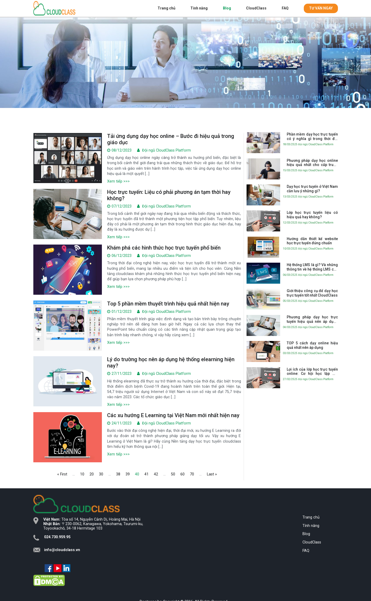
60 (182, 474)
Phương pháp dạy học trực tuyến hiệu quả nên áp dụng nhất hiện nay (312, 319)
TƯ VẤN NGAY (321, 8)
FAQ (285, 8)
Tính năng (199, 8)
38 (118, 474)
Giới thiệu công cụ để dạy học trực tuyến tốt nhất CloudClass (312, 293)
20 (92, 474)
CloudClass (256, 8)
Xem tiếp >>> (118, 181)
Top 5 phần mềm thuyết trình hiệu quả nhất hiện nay (168, 303)
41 (146, 474)
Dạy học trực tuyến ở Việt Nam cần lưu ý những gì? (312, 188)
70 (192, 474)
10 (82, 474)
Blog (227, 8)
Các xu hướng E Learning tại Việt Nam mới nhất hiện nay (173, 415)
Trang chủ (166, 8)
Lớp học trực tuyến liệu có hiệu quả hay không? (312, 214)
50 (173, 474)
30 (101, 474)
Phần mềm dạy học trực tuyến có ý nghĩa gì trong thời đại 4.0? (312, 136)
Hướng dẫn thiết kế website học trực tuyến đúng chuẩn (312, 241)
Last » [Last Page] (212, 474)
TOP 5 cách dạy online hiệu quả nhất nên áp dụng (312, 345)
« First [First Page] (62, 474)
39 (128, 474)
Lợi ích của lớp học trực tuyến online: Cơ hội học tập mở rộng (312, 371)
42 (156, 474)
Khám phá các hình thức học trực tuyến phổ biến (164, 248)
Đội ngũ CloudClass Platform (166, 150)
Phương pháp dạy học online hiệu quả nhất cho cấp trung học (312, 162)
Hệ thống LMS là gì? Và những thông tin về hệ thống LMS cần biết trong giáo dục (312, 267)
